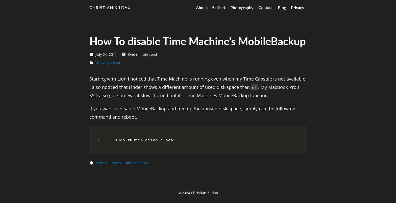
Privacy (297, 7)
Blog (282, 7)
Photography (241, 7)
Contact (265, 7)
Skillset (218, 7)
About (201, 7)
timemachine (137, 162)
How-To (102, 162)
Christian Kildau (110, 7)
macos (117, 162)
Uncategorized (108, 62)
